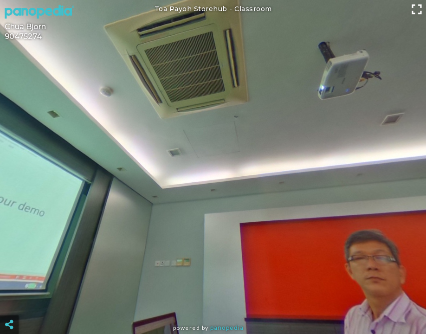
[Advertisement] (213, 301)
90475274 (23, 36)
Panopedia (227, 327)
